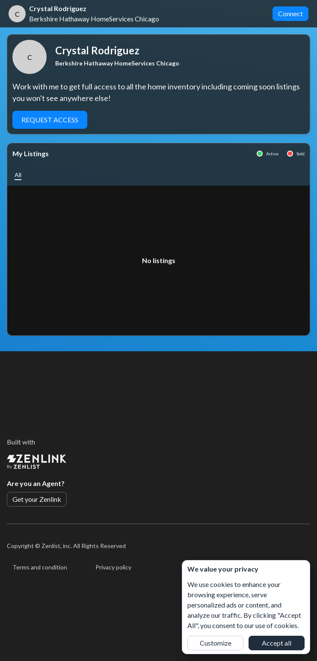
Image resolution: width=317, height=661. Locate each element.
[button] (18, 175)
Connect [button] (290, 13)
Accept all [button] (276, 643)
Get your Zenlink (36, 499)
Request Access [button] (49, 120)
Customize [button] (215, 643)
